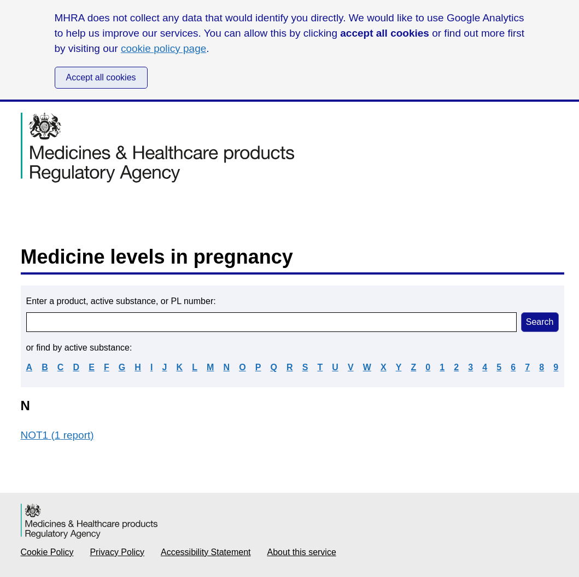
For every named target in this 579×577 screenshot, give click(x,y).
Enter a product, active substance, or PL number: (121, 301)
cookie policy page (163, 48)
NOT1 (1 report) (57, 435)
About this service (301, 552)
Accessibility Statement (206, 552)
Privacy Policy (117, 552)
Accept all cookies (101, 77)
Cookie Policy (47, 552)
